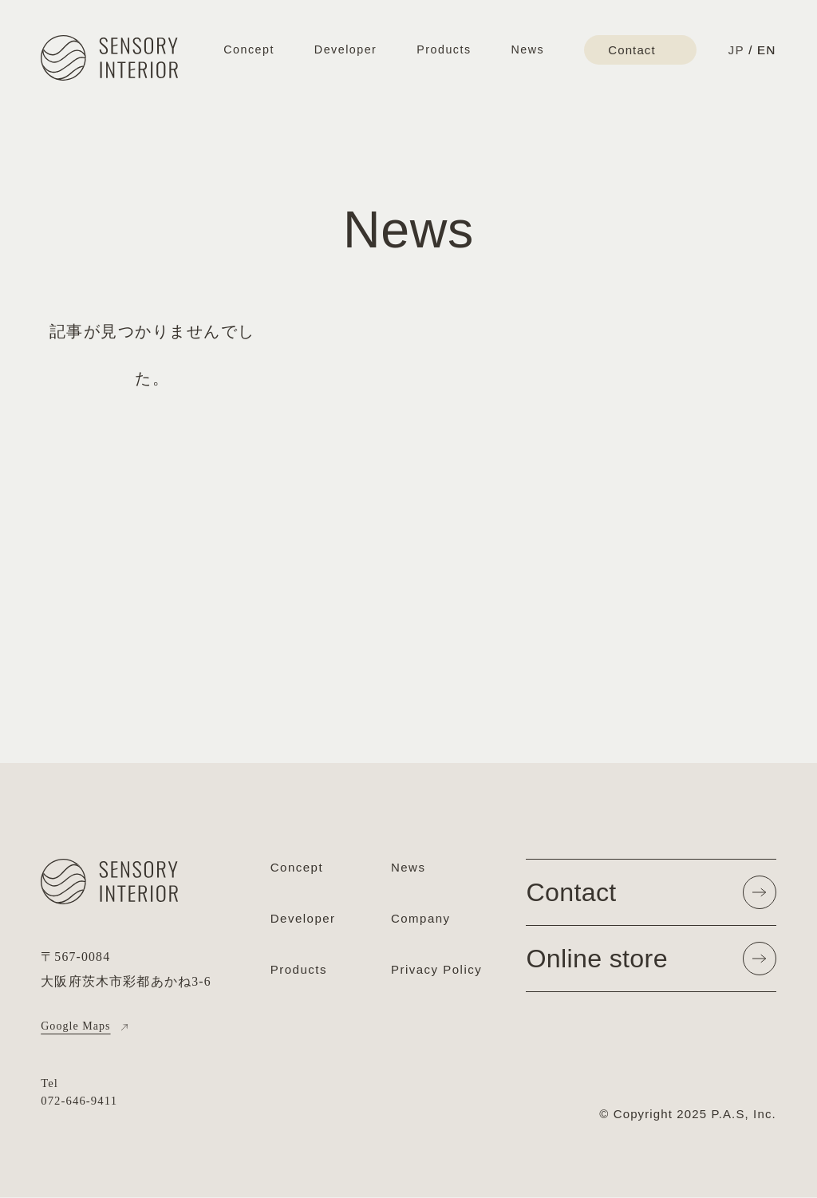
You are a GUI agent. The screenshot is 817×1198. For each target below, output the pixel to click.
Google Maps (78, 1026)
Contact (651, 894)
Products (443, 49)
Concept (248, 49)
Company (421, 920)
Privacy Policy (436, 974)
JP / (740, 50)
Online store (651, 963)
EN (766, 50)
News (528, 49)
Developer (345, 49)
